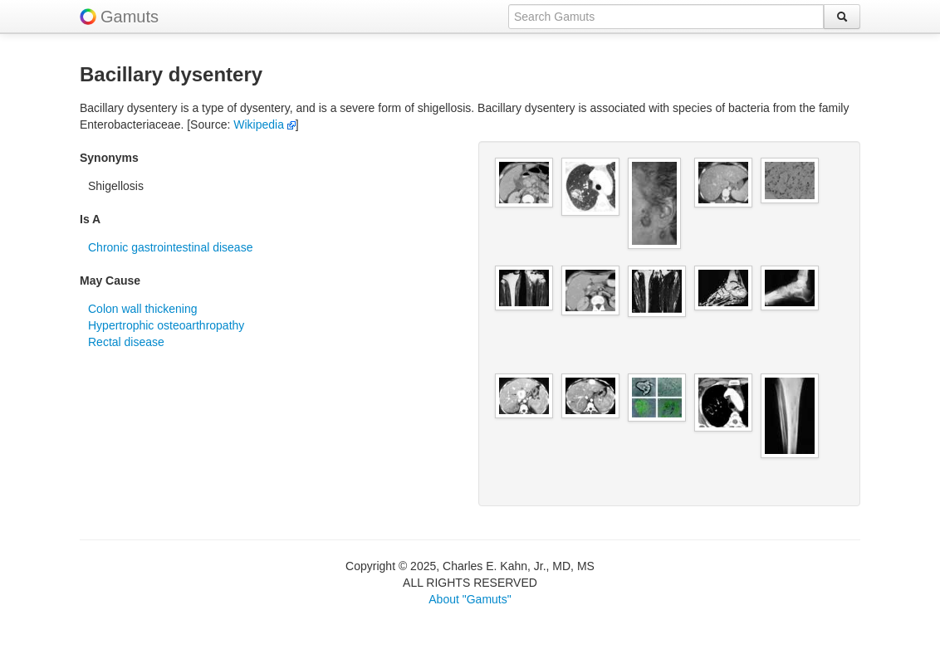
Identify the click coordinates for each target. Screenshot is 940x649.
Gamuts (129, 16)
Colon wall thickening (143, 308)
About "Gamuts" (469, 599)
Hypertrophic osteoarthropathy (166, 325)
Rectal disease (126, 342)
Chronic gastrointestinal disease (170, 247)
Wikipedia (264, 124)
